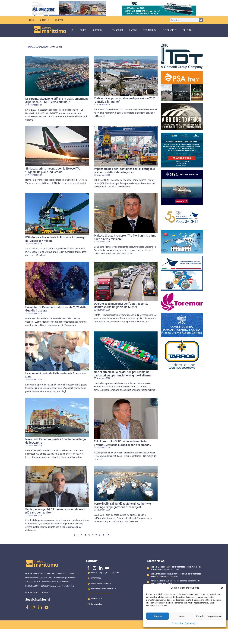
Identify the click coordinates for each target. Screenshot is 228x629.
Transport (117, 30)
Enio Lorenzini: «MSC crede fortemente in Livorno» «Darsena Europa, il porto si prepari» (122, 443)
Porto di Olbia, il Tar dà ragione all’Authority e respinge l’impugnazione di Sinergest (122, 505)
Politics (187, 30)
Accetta (157, 616)
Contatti (59, 20)
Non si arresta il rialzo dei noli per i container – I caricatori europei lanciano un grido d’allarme (124, 373)
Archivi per (42, 46)
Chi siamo (44, 20)
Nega (181, 616)
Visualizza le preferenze (209, 616)
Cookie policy (177, 623)
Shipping (98, 30)
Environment (170, 30)
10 (107, 535)
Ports (83, 30)
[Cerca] (201, 20)
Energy (133, 30)
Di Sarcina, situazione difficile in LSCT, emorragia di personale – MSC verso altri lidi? (56, 100)
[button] (221, 587)
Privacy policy (190, 623)
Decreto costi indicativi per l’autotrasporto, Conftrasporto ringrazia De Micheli (121, 305)
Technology (149, 30)
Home (31, 20)
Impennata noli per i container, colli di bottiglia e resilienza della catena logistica (124, 170)
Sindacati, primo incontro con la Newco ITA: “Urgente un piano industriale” (52, 170)
